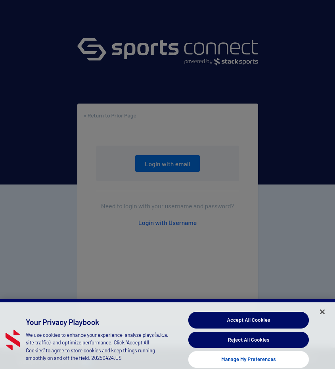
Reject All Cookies (249, 341)
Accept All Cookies (248, 322)
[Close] (322, 314)
